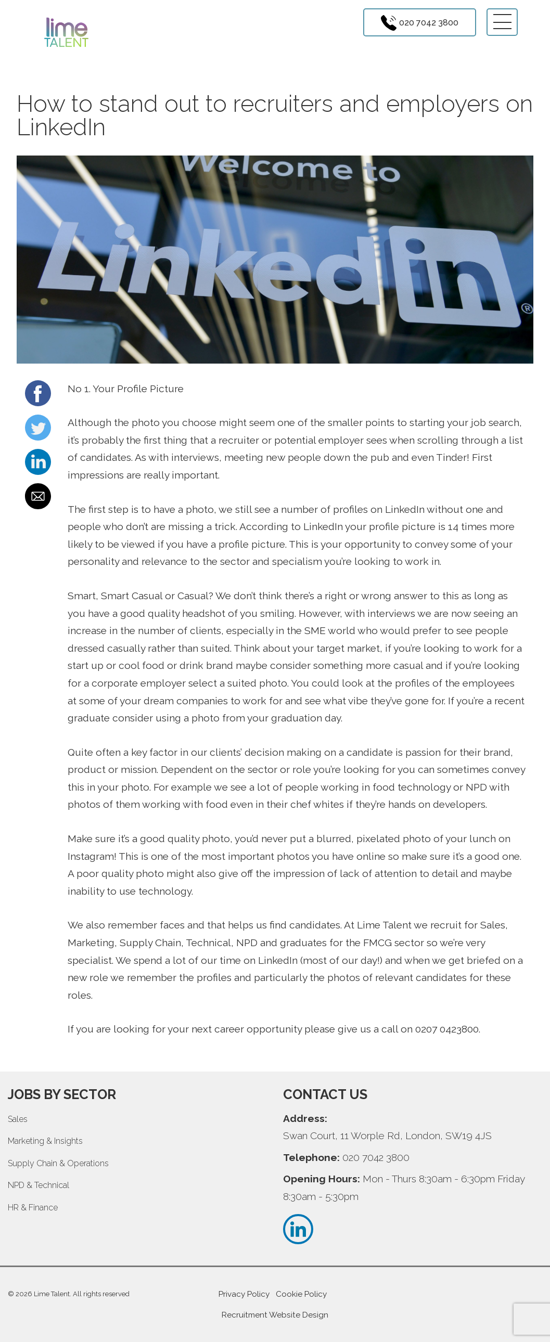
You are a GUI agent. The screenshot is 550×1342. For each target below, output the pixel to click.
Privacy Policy (244, 1294)
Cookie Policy (301, 1294)
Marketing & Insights (45, 1141)
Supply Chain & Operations (58, 1163)
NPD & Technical (38, 1185)
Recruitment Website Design (275, 1315)
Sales (18, 1119)
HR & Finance (33, 1207)
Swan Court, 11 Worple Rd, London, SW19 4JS (387, 1135)
